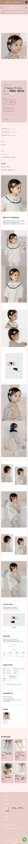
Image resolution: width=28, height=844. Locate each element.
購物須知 (5, 841)
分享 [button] (5, 119)
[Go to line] (24, 839)
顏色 (4, 98)
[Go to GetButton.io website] (24, 842)
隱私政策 (15, 843)
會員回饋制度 (11, 841)
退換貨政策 (18, 841)
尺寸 (4, 106)
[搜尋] (24, 12)
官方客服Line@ (7, 819)
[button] (2, 8)
